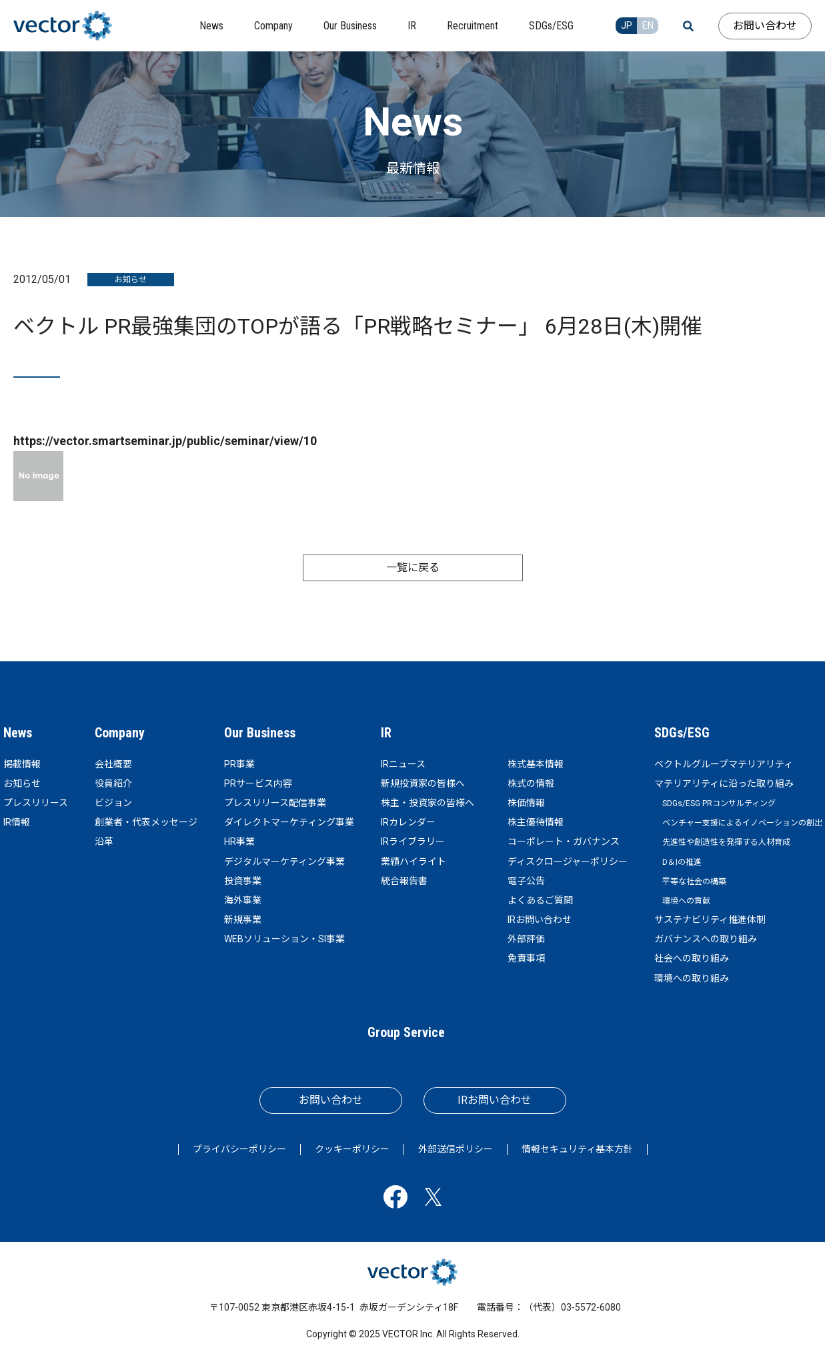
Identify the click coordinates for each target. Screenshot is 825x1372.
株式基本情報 (536, 764)
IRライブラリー (413, 841)
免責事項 (526, 958)
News (17, 733)
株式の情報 (531, 783)
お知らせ (22, 783)
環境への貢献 (686, 901)
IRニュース (403, 764)
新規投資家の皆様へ (423, 783)
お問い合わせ (765, 25)
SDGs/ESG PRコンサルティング (719, 803)
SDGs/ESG (682, 733)
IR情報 (16, 822)
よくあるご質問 (540, 900)
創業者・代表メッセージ (146, 822)
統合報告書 (404, 881)
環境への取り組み (691, 978)
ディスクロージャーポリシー (568, 861)
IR (386, 733)
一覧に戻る (413, 567)
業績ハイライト (413, 861)
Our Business (259, 733)
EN (648, 25)
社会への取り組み (691, 958)
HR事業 (239, 841)
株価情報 (526, 802)
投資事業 (242, 881)
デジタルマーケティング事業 (284, 861)
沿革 (104, 841)
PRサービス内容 (258, 783)
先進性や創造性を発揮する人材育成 (726, 842)
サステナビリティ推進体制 (710, 919)
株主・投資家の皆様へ (427, 802)
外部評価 (526, 939)
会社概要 (113, 764)
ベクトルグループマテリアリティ (723, 764)
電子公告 (526, 881)
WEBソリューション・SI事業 (284, 939)
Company (120, 733)
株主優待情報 (536, 822)
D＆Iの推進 (682, 862)
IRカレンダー (408, 822)
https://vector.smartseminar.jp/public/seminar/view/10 (165, 441)
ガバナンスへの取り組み (705, 939)
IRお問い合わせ (540, 919)
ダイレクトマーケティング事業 (289, 822)
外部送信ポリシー (455, 1149)
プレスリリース (35, 802)
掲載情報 (22, 764)
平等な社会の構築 (694, 881)
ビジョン (113, 802)
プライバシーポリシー (239, 1149)
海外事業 (242, 900)
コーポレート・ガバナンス (564, 841)
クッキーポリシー (352, 1149)
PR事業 (239, 764)
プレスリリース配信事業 (275, 802)
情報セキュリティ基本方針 (577, 1149)
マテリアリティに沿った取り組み (724, 783)
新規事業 (242, 919)
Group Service (406, 1032)
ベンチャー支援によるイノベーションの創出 (742, 822)
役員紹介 (113, 783)
